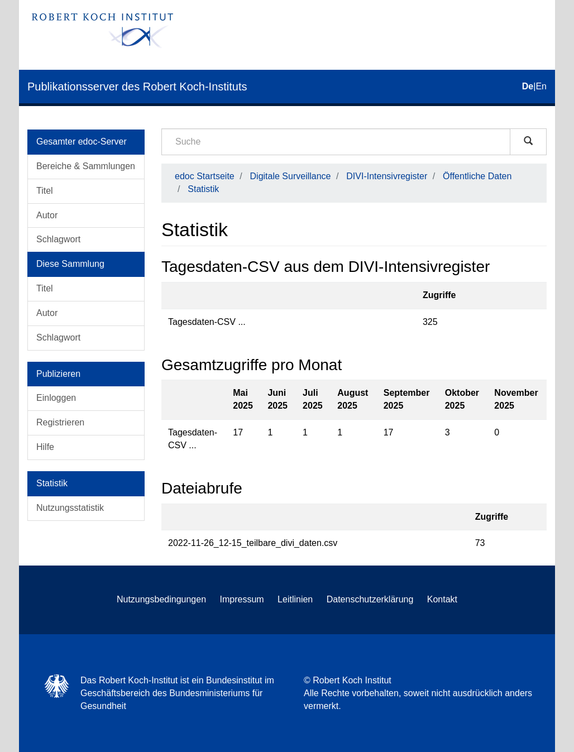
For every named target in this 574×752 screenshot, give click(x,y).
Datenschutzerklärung (370, 599)
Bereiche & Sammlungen (85, 166)
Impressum (242, 599)
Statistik (203, 189)
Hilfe (45, 447)
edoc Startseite (205, 176)
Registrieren (60, 422)
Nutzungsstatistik (70, 507)
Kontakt (442, 599)
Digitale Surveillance (290, 176)
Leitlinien (295, 599)
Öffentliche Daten (477, 176)
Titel (44, 190)
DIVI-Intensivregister (386, 176)
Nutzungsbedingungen (161, 599)
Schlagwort (58, 239)
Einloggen (56, 398)
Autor (47, 215)
